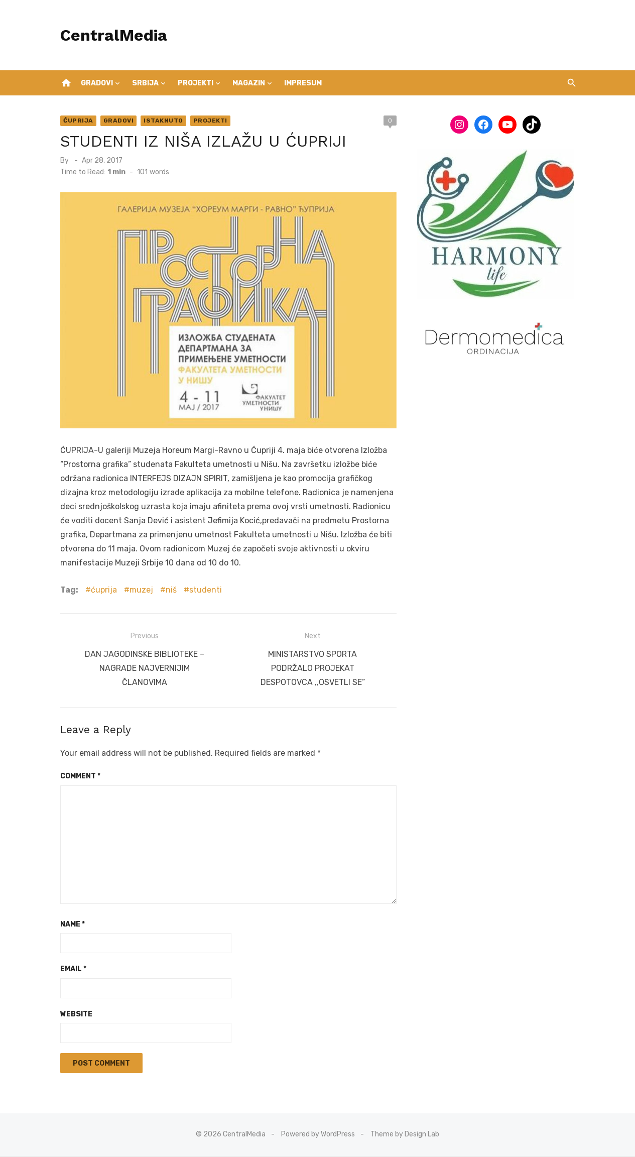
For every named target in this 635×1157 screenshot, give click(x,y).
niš (167, 593)
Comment (77, 777)
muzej (138, 593)
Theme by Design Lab (404, 1135)
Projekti (195, 83)
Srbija (145, 83)
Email (70, 970)
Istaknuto (160, 120)
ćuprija (100, 593)
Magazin (248, 83)
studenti (202, 593)
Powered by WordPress (318, 1135)
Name (69, 925)
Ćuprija (75, 120)
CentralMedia (110, 35)
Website (73, 1015)
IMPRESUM (303, 83)
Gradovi (97, 83)
